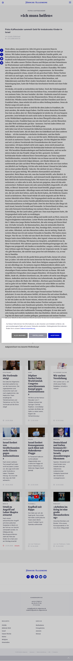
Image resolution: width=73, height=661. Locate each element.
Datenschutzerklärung (27, 328)
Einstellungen (38, 335)
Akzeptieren (54, 335)
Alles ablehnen (19, 335)
